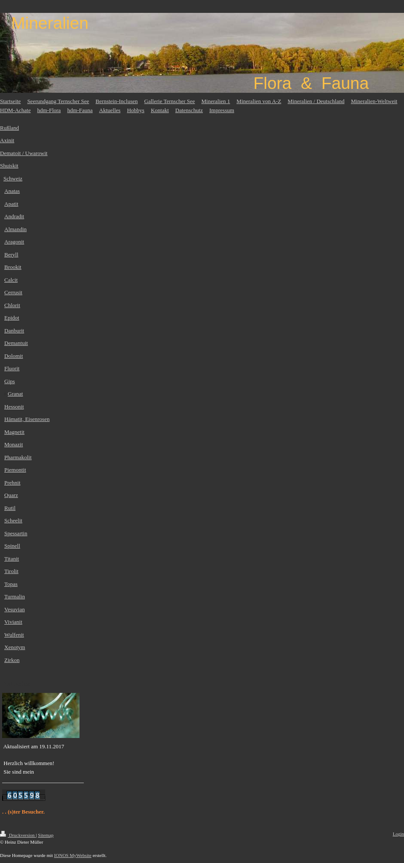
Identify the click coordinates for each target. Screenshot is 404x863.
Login (398, 833)
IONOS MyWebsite (73, 855)
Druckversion (18, 835)
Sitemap (45, 835)
